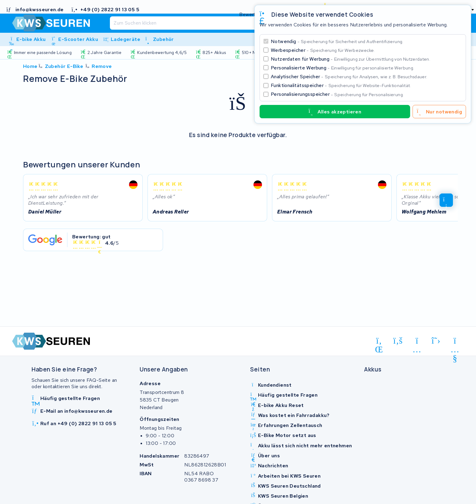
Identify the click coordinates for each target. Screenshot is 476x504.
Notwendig (337, 41)
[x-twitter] (436, 341)
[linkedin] (379, 341)
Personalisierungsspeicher (337, 94)
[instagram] (417, 341)
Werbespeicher (323, 50)
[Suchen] (224, 23)
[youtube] (455, 341)
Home (30, 66)
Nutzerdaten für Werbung (350, 59)
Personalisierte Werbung (342, 68)
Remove (102, 66)
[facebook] (398, 341)
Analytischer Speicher (349, 76)
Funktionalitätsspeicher (341, 85)
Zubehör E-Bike (64, 66)
